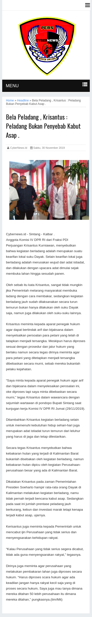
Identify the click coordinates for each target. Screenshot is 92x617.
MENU (12, 85)
